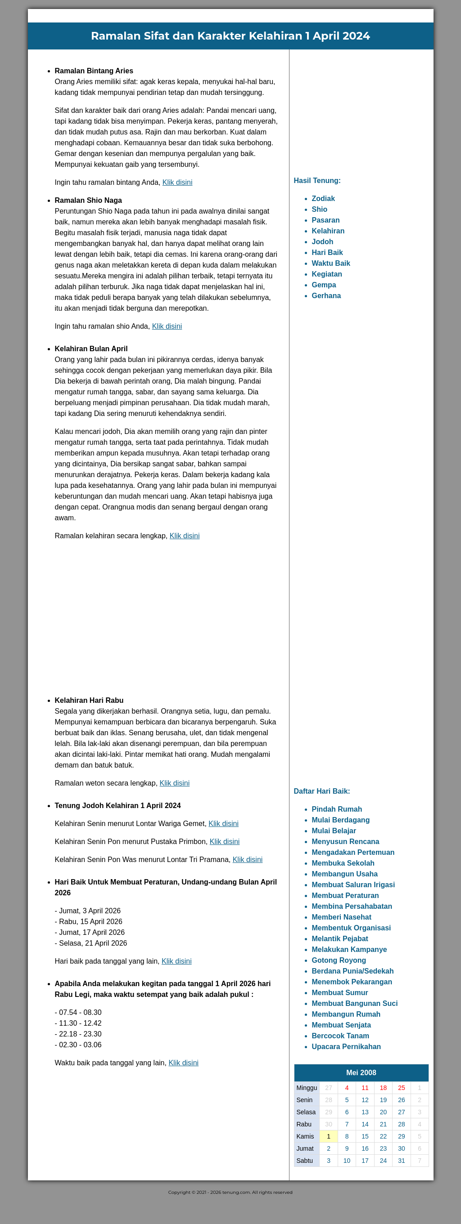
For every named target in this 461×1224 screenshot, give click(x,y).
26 (401, 1099)
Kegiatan (327, 274)
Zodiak (323, 198)
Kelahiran (328, 231)
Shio (320, 209)
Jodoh (323, 242)
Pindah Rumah (337, 809)
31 (401, 1160)
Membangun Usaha (345, 874)
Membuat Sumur (340, 992)
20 (383, 1112)
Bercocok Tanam (341, 1036)
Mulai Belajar (334, 831)
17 (365, 1160)
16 (365, 1148)
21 (383, 1124)
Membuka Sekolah (343, 863)
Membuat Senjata (341, 1025)
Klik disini (178, 182)
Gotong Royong (339, 960)
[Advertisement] (158, 616)
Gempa (324, 285)
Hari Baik (327, 252)
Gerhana (326, 295)
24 (383, 1160)
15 (365, 1136)
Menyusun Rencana (346, 841)
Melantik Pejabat (340, 939)
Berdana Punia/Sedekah (353, 971)
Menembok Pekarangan (352, 982)
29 (401, 1136)
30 (401, 1148)
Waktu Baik (331, 263)
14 (365, 1124)
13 (365, 1112)
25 (401, 1087)
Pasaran (326, 220)
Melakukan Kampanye (349, 949)
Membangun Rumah (346, 1014)
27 (401, 1112)
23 (383, 1148)
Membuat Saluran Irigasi (353, 885)
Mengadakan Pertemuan (353, 852)
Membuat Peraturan (345, 895)
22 (383, 1136)
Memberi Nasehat (342, 917)
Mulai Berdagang (341, 820)
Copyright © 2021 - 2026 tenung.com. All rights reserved (230, 1192)
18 (383, 1087)
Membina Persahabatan (352, 906)
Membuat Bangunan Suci (355, 1003)
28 (401, 1124)
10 (347, 1160)
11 (365, 1087)
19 (383, 1099)
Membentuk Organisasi (351, 928)
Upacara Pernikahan (346, 1046)
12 (365, 1099)
